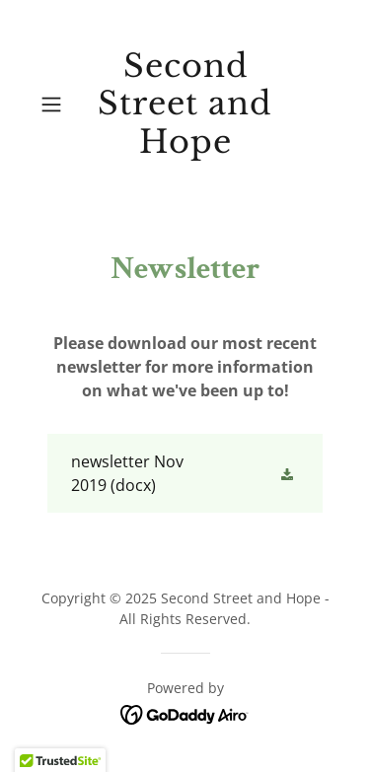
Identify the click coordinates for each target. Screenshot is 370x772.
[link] (185, 104)
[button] (55, 104)
